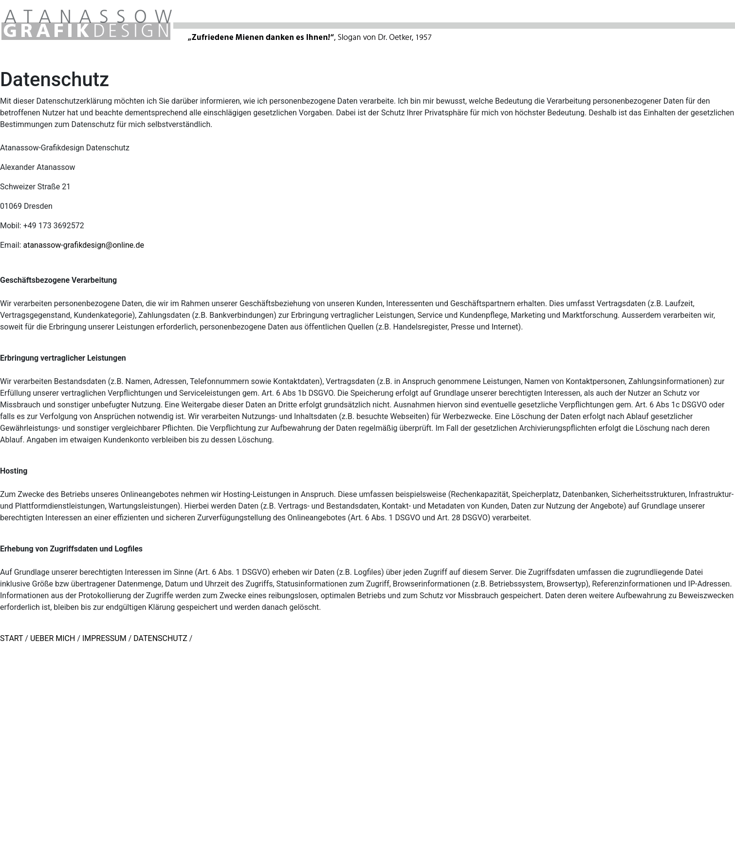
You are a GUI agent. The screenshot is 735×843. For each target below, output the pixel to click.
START (12, 638)
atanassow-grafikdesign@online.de (83, 245)
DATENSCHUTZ (160, 638)
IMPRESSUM (105, 638)
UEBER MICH (52, 638)
